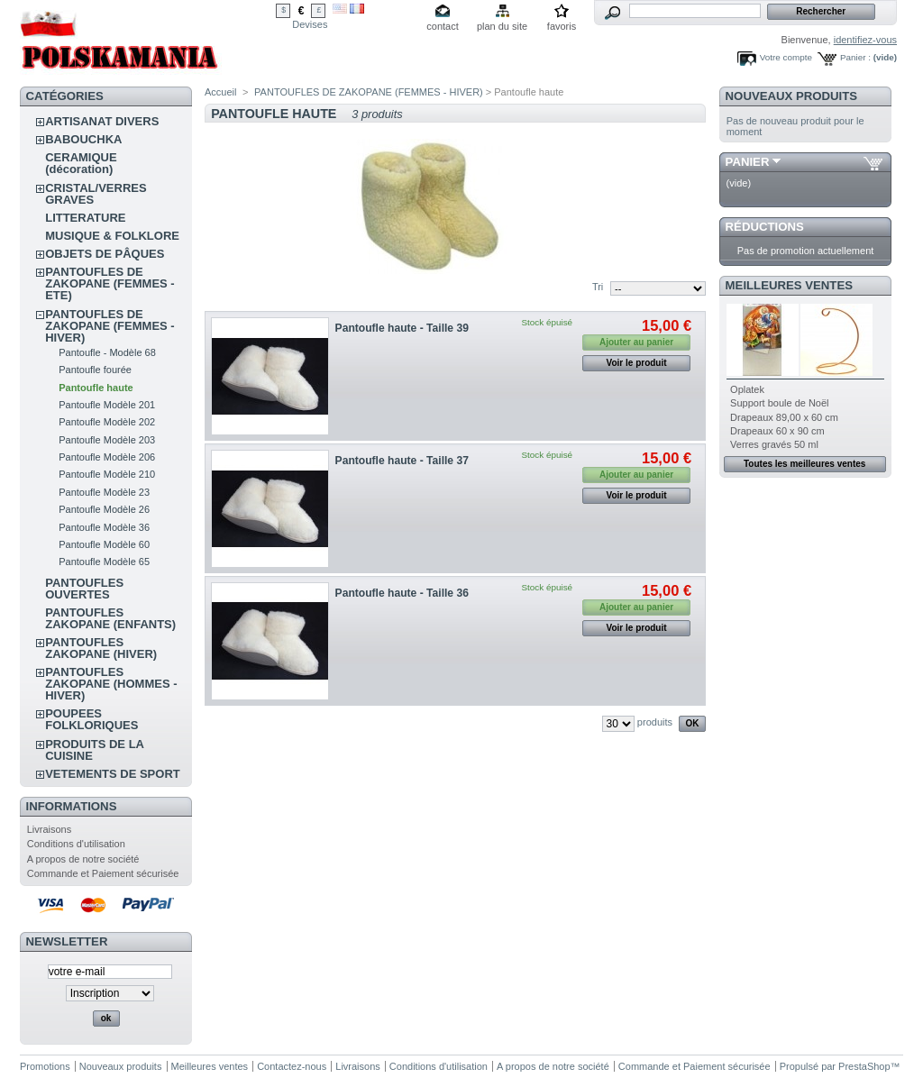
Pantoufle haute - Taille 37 (402, 460)
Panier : (855, 57)
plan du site (502, 26)
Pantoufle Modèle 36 (104, 527)
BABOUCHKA (83, 139)
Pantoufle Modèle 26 (104, 509)
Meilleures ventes (789, 285)
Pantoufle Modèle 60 (104, 544)
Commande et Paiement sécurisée (103, 873)
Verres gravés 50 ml (774, 444)
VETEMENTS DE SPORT (112, 774)
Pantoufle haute (96, 387)
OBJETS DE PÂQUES (104, 253)
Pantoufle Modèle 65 (104, 561)
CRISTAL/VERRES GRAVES (95, 193)
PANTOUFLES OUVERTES (84, 588)
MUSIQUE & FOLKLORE (112, 235)
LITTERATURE (85, 217)
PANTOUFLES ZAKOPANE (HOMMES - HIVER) (111, 683)
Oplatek (747, 389)
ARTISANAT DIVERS (102, 121)
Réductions (765, 226)
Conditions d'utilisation (76, 843)
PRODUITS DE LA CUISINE (94, 750)
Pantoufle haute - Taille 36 (402, 593)
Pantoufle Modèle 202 (107, 421)
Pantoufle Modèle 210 (107, 474)
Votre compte (786, 57)
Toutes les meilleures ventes (804, 464)
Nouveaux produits (792, 96)
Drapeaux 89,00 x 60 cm (784, 417)
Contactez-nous (291, 1066)
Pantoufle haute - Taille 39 (402, 328)
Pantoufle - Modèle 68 (107, 352)
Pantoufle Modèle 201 (107, 404)
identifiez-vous (865, 39)
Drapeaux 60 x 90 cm (777, 430)
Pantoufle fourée (95, 369)
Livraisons (49, 829)
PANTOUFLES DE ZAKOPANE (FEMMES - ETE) (109, 283)
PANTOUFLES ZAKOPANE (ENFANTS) (110, 618)
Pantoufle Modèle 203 (107, 439)
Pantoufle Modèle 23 (104, 492)
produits (654, 722)
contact (442, 26)
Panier (748, 162)
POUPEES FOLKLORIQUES (91, 719)
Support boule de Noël (779, 402)
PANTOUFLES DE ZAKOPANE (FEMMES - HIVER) (109, 325)
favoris (561, 26)
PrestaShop (864, 1066)
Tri (597, 286)
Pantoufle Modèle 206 (107, 457)
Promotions (45, 1066)
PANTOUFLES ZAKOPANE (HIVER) (101, 648)
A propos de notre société (83, 859)
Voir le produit (637, 363)
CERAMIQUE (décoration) (80, 163)
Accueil (220, 92)
